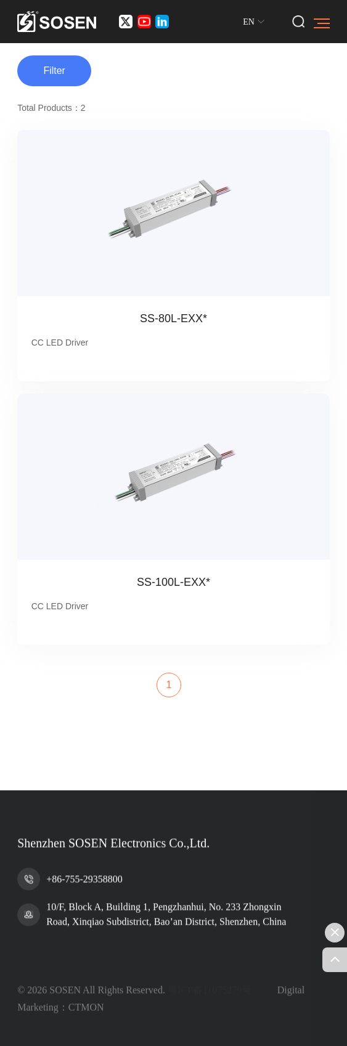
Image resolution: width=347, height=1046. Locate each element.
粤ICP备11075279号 (209, 1012)
